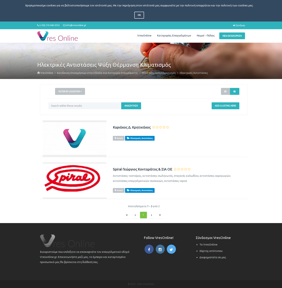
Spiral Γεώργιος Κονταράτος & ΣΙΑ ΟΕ (142, 169)
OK (139, 15)
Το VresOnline (208, 244)
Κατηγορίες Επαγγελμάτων (174, 35)
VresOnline (144, 35)
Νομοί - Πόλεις (206, 35)
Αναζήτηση (131, 106)
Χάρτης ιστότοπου (211, 250)
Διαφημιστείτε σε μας (212, 257)
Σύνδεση (239, 25)
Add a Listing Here (225, 106)
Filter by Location (70, 91)
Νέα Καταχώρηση (232, 36)
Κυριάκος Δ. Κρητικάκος (132, 127)
